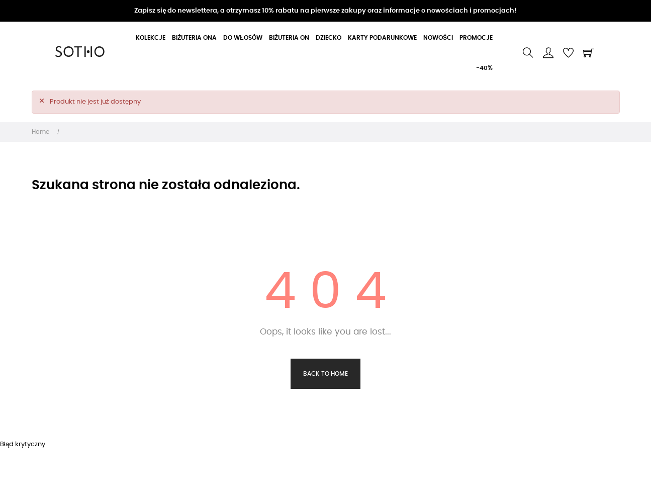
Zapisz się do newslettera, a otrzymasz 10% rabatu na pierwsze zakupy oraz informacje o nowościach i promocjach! (325, 11)
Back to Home (325, 374)
